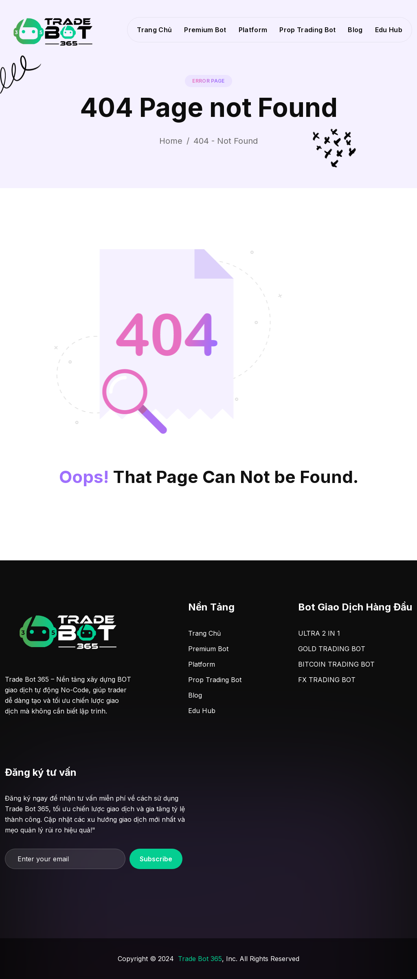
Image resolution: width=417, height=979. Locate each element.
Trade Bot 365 (200, 959)
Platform (253, 30)
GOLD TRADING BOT (331, 649)
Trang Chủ (154, 30)
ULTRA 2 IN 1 (319, 633)
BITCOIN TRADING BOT (336, 664)
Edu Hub (388, 30)
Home (170, 141)
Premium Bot (205, 30)
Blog (355, 30)
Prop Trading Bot (307, 30)
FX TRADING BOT (327, 680)
